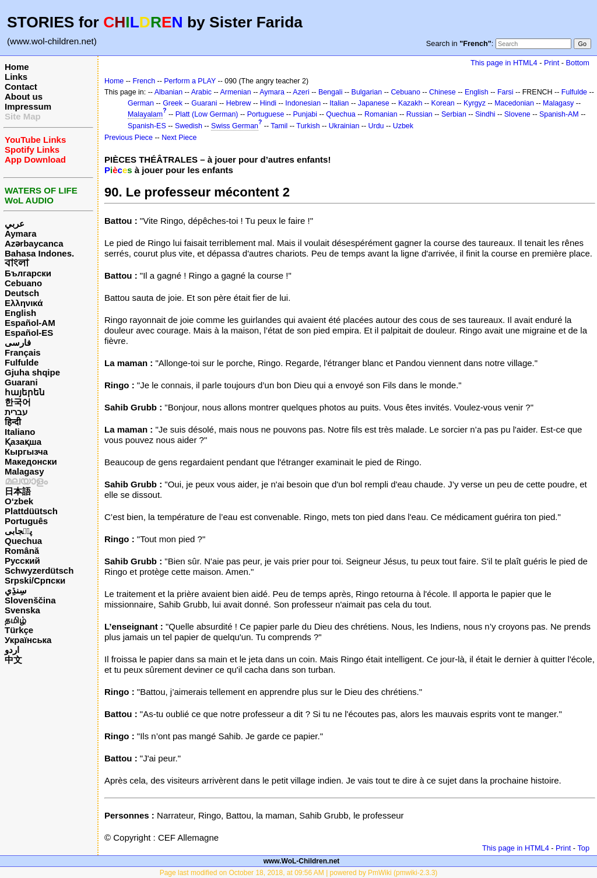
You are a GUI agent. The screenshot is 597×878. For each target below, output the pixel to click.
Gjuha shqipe (32, 372)
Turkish (307, 126)
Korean (443, 103)
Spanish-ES (147, 126)
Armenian (235, 92)
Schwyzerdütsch (39, 570)
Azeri (301, 92)
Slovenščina (30, 600)
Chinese (442, 92)
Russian (419, 114)
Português (26, 521)
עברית (16, 412)
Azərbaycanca (34, 243)
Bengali (330, 92)
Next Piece (178, 138)
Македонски (31, 461)
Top (583, 848)
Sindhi (485, 114)
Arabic (201, 92)
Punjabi (305, 114)
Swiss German (234, 126)
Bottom (577, 62)
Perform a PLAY (190, 81)
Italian (339, 103)
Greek (172, 103)
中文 (13, 660)
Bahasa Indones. (39, 253)
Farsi (505, 92)
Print (551, 62)
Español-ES (29, 333)
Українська (28, 640)
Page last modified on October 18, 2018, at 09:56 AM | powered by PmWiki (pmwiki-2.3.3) (299, 873)
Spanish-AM (559, 114)
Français (23, 352)
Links (16, 77)
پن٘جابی (18, 531)
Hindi (268, 103)
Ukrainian (344, 126)
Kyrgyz (474, 103)
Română (22, 551)
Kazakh (410, 103)
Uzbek (403, 126)
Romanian (381, 114)
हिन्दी (13, 422)
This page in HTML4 (504, 62)
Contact (21, 87)
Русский (22, 561)
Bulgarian (367, 92)
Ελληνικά (24, 303)
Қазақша (23, 442)
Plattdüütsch (31, 511)
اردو (12, 650)
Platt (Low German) (206, 114)
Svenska (22, 610)
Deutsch (22, 293)
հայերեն (25, 392)
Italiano (20, 432)
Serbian (453, 114)
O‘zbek (19, 501)
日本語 (18, 491)
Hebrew (238, 103)
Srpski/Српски (35, 580)
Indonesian (303, 103)
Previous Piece (128, 138)
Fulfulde (21, 362)
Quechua (23, 541)
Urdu (376, 126)
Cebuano (23, 283)
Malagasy (24, 471)
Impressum (28, 106)
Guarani (21, 382)
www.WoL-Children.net (302, 861)
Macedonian (514, 103)
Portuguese (266, 114)
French (143, 81)
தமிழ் (15, 620)
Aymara (20, 233)
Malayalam (145, 114)
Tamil (279, 126)
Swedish (188, 126)
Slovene (517, 114)
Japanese (373, 103)
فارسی (18, 342)
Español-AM (30, 323)
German (141, 103)
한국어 (18, 402)
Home (17, 67)
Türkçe (19, 630)
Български (28, 273)
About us (24, 96)
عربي (14, 224)
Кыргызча (26, 451)
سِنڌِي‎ (16, 590)
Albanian (168, 92)
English (20, 313)
